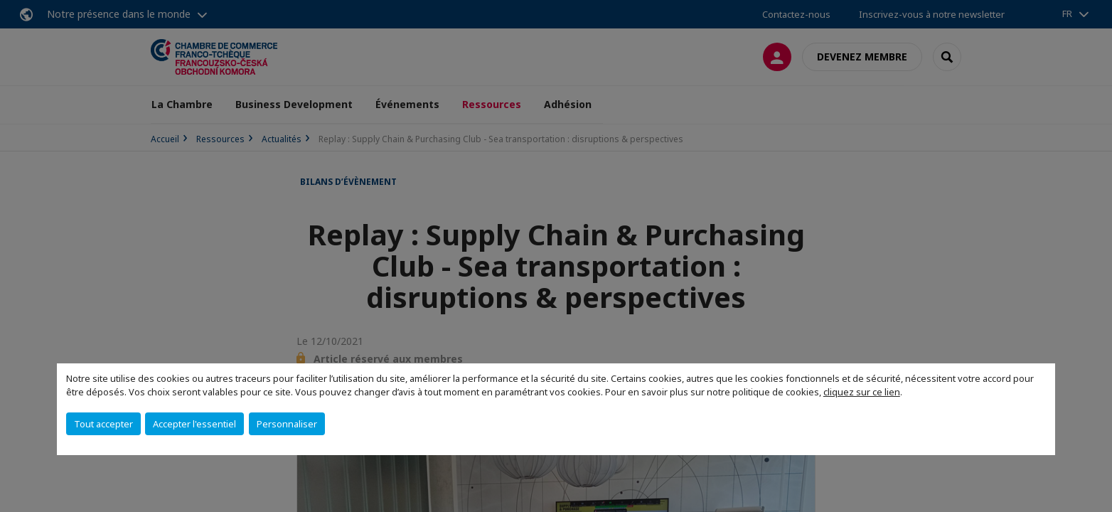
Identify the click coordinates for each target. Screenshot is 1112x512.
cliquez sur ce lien (861, 391)
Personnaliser (287, 423)
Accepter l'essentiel (194, 423)
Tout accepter (103, 423)
